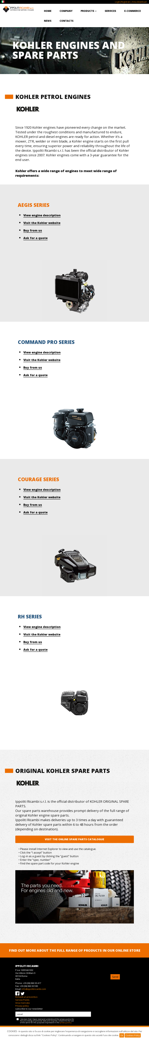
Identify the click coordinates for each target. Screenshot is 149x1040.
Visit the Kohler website (41, 223)
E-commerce (132, 11)
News (47, 20)
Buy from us (32, 230)
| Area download (138, 1)
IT (3, 1)
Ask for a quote (35, 238)
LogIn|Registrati (122, 1)
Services (110, 11)
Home (47, 11)
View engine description (42, 215)
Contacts (66, 20)
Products (88, 11)
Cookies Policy (133, 1035)
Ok (121, 1035)
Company (66, 11)
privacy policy (65, 1022)
